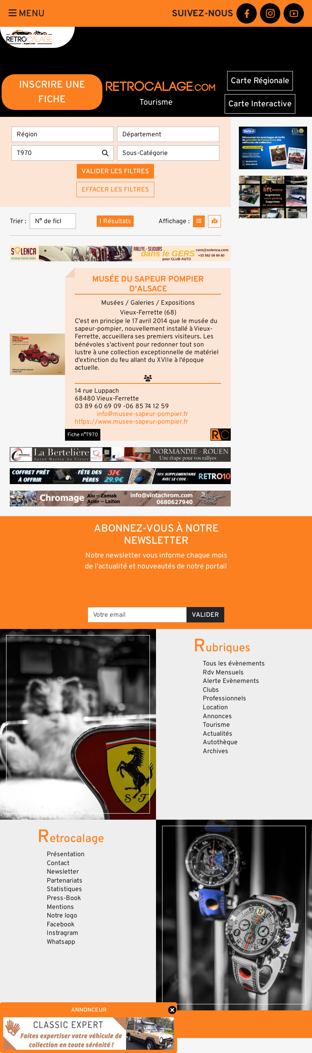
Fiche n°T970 (82, 434)
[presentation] (156, 588)
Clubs (211, 689)
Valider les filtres (115, 171)
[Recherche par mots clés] (54, 153)
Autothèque (220, 742)
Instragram (62, 932)
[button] (37, 354)
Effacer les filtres (115, 189)
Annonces (217, 716)
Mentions (60, 906)
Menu (27, 13)
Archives (215, 751)
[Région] (62, 134)
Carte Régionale (260, 80)
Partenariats (64, 880)
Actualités (217, 733)
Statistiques (64, 889)
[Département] (168, 134)
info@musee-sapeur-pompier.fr (142, 413)
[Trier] (53, 221)
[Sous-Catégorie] (168, 153)
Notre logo (62, 915)
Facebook (61, 924)
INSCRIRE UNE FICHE (52, 92)
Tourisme (216, 724)
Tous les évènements (234, 663)
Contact (58, 863)
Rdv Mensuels (223, 672)
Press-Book (64, 898)
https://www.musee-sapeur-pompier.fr (131, 421)
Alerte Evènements (231, 680)
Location (215, 707)
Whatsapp (61, 941)
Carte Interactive (260, 104)
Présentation (65, 854)
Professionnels (224, 698)
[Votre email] (137, 614)
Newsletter (63, 871)
